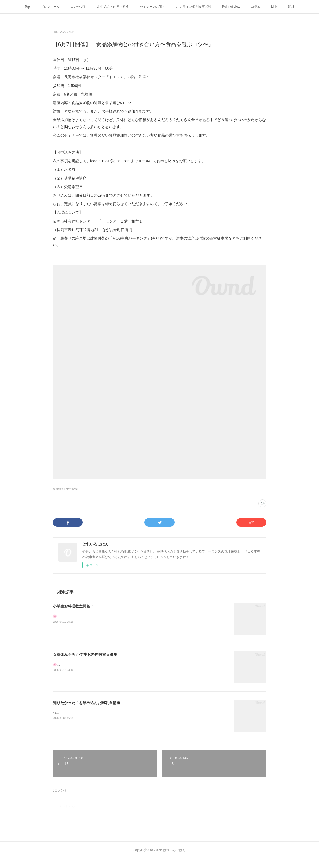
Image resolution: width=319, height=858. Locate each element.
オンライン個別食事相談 (193, 7)
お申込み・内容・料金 (113, 7)
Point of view (231, 7)
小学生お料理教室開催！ (73, 606)
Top (27, 7)
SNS (291, 7)
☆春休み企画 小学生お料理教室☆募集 (85, 654)
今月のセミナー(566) (65, 488)
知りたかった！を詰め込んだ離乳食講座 (86, 703)
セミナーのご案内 (153, 7)
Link (274, 7)
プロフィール (50, 7)
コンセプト (78, 7)
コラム (256, 7)
